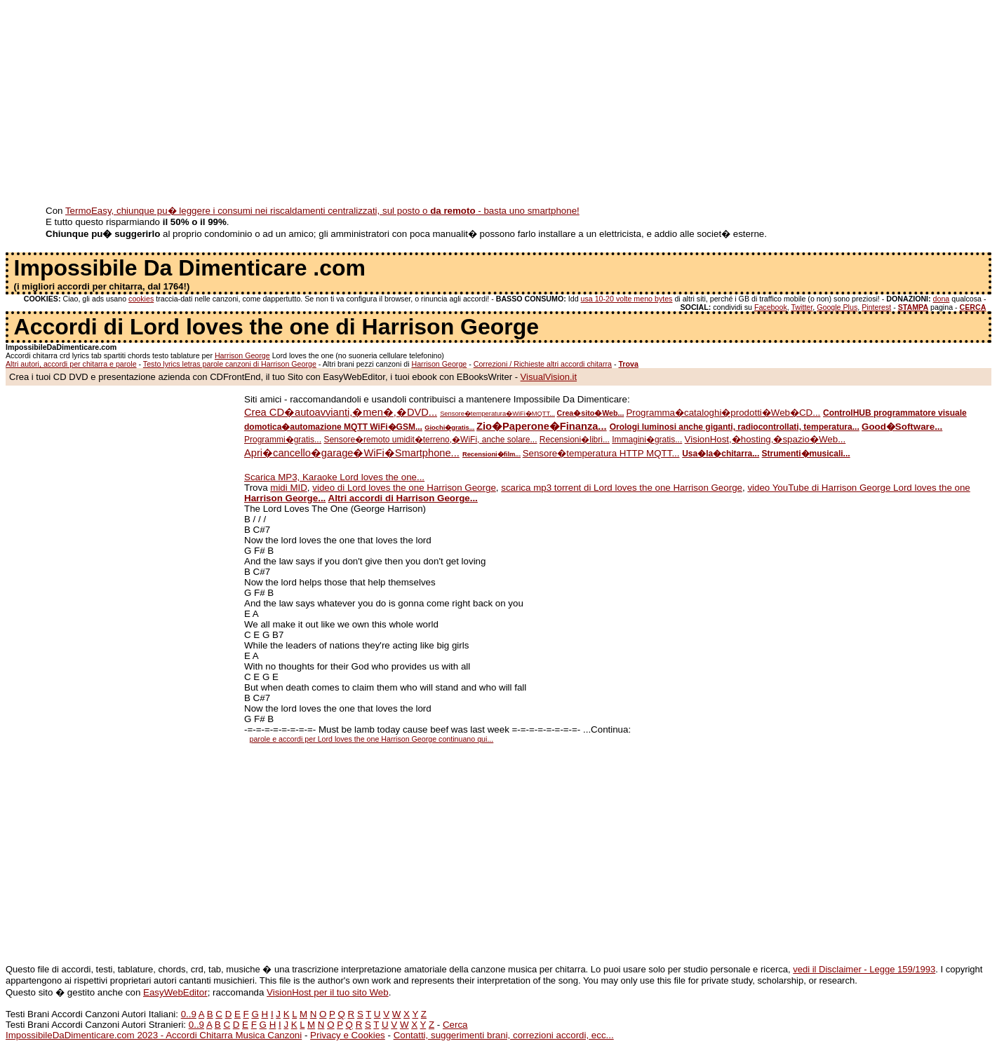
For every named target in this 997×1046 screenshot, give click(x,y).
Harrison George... (285, 498)
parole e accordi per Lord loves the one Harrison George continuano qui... (372, 739)
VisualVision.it (549, 377)
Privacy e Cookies (347, 1035)
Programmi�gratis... (282, 439)
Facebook (770, 307)
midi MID (288, 487)
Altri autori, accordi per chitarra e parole (71, 364)
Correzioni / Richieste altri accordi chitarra (543, 364)
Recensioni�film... (491, 454)
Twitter (801, 307)
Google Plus (837, 307)
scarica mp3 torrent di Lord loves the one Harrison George (621, 487)
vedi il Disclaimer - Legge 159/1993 (864, 969)
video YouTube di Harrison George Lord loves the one (858, 487)
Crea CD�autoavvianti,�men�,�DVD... (340, 412)
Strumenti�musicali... (806, 454)
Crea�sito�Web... (590, 413)
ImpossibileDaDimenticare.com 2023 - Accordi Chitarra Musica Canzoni (154, 1035)
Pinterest (876, 307)
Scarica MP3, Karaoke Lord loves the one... (334, 477)
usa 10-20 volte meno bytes (627, 298)
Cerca (455, 1024)
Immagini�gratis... (647, 439)
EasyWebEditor (175, 992)
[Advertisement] (427, 104)
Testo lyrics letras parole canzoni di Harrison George (229, 364)
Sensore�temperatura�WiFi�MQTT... (497, 413)
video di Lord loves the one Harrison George (404, 487)
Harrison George (242, 355)
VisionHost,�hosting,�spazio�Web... (765, 439)
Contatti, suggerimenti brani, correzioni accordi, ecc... (504, 1035)
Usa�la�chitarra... (720, 454)
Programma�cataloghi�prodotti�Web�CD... (723, 412)
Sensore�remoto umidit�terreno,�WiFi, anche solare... (430, 439)
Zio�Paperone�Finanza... (541, 426)
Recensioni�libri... (575, 439)
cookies (141, 298)
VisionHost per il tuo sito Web (328, 992)
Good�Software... (902, 426)
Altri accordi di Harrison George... (403, 498)
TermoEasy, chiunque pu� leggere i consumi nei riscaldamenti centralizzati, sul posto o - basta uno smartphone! (322, 210)
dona (941, 298)
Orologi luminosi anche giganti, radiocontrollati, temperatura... (734, 427)
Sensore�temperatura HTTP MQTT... (601, 453)
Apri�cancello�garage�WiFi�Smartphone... (352, 453)
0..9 (188, 1014)
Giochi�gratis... (449, 427)
